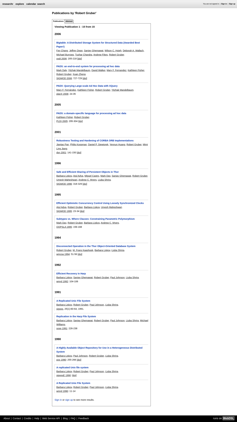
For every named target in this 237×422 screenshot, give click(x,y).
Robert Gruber (116, 54)
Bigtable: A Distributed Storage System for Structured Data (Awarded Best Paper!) (98, 44)
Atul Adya (78, 176)
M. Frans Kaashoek (83, 250)
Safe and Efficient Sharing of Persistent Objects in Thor (87, 172)
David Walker (98, 70)
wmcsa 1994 (63, 254)
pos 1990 (61, 359)
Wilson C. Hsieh (113, 50)
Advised (69, 21)
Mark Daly (61, 70)
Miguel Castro (91, 176)
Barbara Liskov (64, 176)
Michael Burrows (65, 54)
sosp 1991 (61, 328)
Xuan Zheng (79, 74)
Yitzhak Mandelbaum (79, 70)
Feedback (83, 418)
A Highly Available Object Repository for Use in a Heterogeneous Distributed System (99, 349)
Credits (27, 418)
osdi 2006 (61, 58)
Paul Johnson (117, 277)
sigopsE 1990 (63, 375)
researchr (7, 4)
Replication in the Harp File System (76, 316)
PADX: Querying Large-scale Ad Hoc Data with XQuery (87, 86)
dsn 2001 (61, 152)
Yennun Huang (117, 144)
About (7, 418)
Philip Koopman (78, 144)
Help (36, 418)
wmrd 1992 (62, 281)
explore (19, 4)
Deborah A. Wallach (133, 50)
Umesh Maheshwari (66, 179)
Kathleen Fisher (136, 70)
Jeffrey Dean (76, 50)
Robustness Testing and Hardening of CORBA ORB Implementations (94, 140)
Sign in (224, 4)
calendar (31, 4)
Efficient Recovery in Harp (71, 273)
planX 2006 (62, 94)
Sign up (232, 4)
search (41, 4)
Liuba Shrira (104, 179)
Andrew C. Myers (88, 179)
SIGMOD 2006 (64, 78)
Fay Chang (62, 50)
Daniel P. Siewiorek (98, 144)
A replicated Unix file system (72, 367)
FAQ (73, 418)
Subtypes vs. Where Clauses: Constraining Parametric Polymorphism (95, 219)
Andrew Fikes (100, 54)
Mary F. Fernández (66, 90)
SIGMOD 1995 (64, 211)
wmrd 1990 (62, 391)
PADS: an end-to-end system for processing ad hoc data (87, 66)
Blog (65, 418)
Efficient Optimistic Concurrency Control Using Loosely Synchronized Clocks (100, 203)
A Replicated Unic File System (73, 301)
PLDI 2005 (61, 121)
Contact (17, 418)
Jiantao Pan (62, 144)
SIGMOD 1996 (64, 184)
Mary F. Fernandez (116, 70)
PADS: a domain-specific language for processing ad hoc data (91, 113)
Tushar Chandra (83, 54)
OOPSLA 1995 (64, 227)
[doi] (79, 58)
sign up (69, 400)
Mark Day (105, 176)
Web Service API (51, 418)
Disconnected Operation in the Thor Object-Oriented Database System (95, 246)
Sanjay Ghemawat (93, 50)
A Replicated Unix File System (73, 383)
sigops (59, 309)
